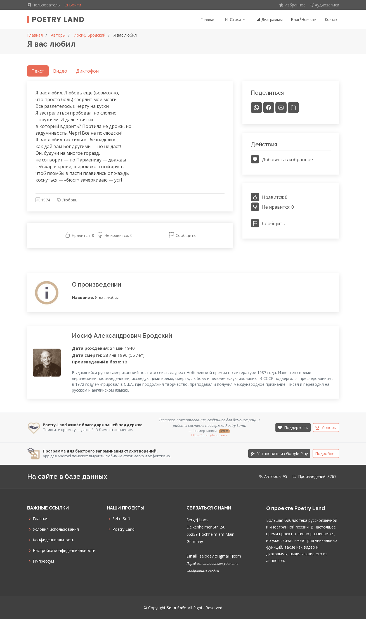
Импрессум (43, 561)
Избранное (292, 5)
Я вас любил (125, 35)
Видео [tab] (60, 71)
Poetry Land (58, 20)
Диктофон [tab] (87, 71)
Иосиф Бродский (89, 35)
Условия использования (56, 529)
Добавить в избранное (282, 159)
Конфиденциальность (53, 540)
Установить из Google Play (279, 453)
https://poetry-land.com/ (209, 435)
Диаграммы (270, 19)
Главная (207, 19)
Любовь (69, 200)
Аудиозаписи (324, 5)
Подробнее (326, 453)
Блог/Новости (304, 19)
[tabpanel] (130, 164)
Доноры (326, 427)
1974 (45, 200)
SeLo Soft (121, 519)
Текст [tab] (38, 71)
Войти (72, 5)
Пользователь (44, 5)
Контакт (332, 19)
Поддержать (293, 427)
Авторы (58, 35)
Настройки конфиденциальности (64, 551)
